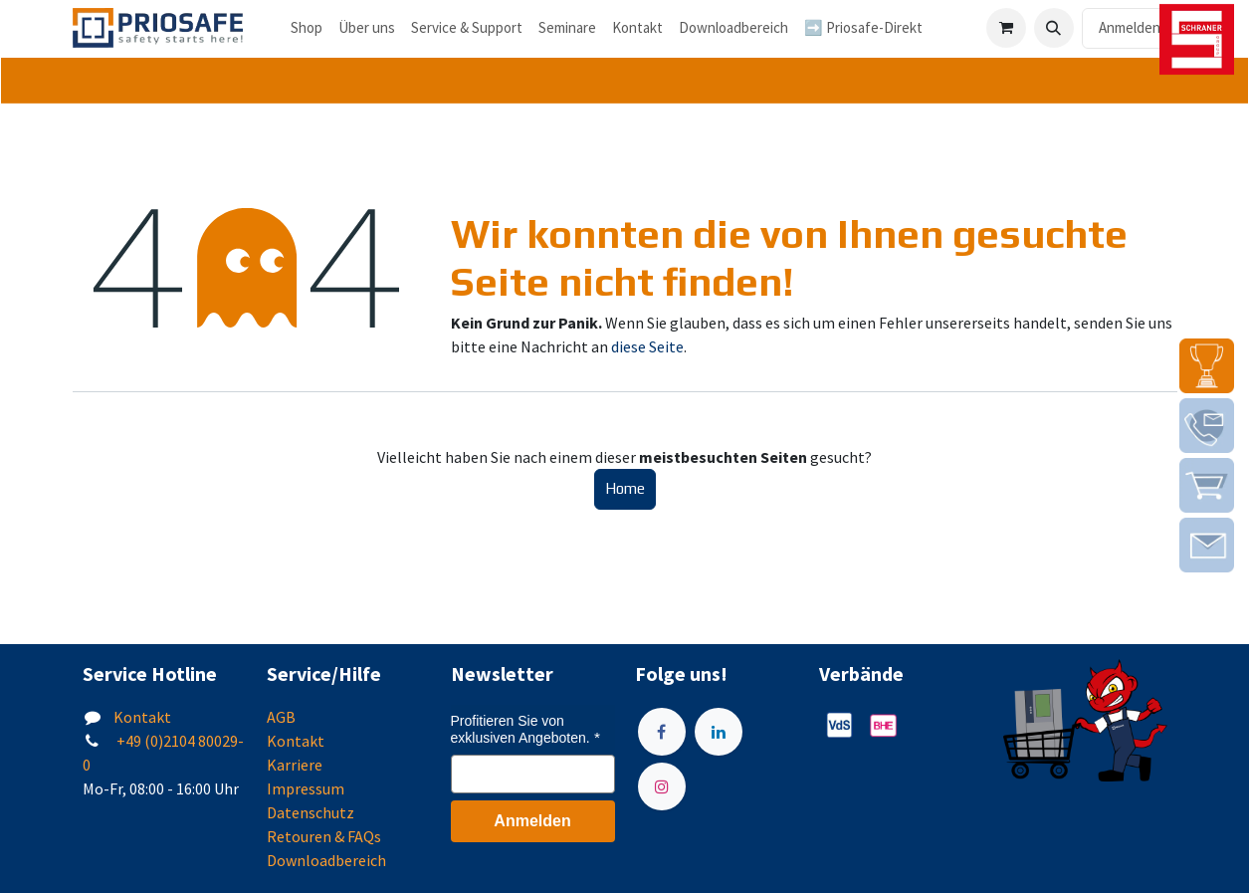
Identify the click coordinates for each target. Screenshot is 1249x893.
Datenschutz (310, 812)
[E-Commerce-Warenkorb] (1006, 28)
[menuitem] (366, 28)
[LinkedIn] (718, 732)
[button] (1054, 28)
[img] (1206, 365)
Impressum (305, 788)
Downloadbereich (326, 860)
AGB (281, 717)
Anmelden (1129, 27)
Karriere (294, 765)
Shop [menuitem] (306, 27)
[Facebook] (662, 732)
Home (625, 488)
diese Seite (647, 346)
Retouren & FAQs (324, 836)
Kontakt (142, 717)
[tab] (624, 81)
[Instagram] (662, 786)
